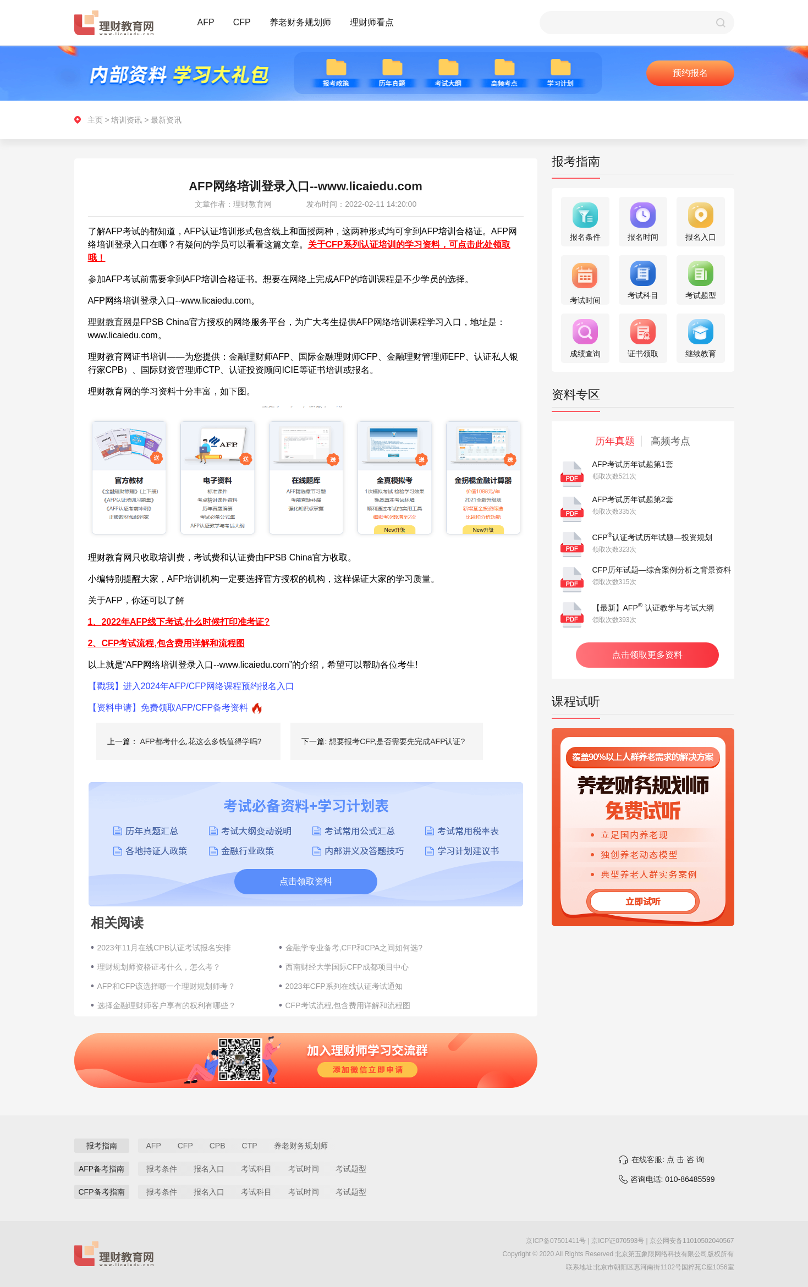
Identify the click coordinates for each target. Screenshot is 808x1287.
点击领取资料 (305, 881)
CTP (249, 1145)
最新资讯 (166, 120)
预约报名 (690, 73)
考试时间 (303, 1168)
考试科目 (256, 1168)
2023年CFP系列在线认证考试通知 (344, 986)
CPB (218, 1145)
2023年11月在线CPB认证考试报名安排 (164, 947)
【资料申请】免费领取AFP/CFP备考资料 (168, 707)
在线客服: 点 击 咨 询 (667, 1159)
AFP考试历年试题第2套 (632, 499)
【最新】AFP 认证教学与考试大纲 (653, 607)
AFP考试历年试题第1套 (632, 464)
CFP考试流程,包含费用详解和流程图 (348, 1005)
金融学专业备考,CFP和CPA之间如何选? (353, 947)
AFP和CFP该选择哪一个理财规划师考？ (166, 986)
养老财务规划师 (300, 22)
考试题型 (351, 1168)
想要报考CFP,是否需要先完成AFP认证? (397, 741)
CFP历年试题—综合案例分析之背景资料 (661, 569)
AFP (206, 22)
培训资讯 (126, 120)
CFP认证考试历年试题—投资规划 (652, 537)
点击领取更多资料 (647, 654)
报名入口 (209, 1168)
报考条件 (161, 1168)
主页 (95, 120)
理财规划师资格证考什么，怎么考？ (159, 967)
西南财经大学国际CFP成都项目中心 (347, 967)
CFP (242, 22)
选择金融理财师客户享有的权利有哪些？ (166, 1005)
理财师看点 (372, 22)
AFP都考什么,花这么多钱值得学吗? (200, 741)
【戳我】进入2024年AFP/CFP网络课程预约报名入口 (191, 686)
